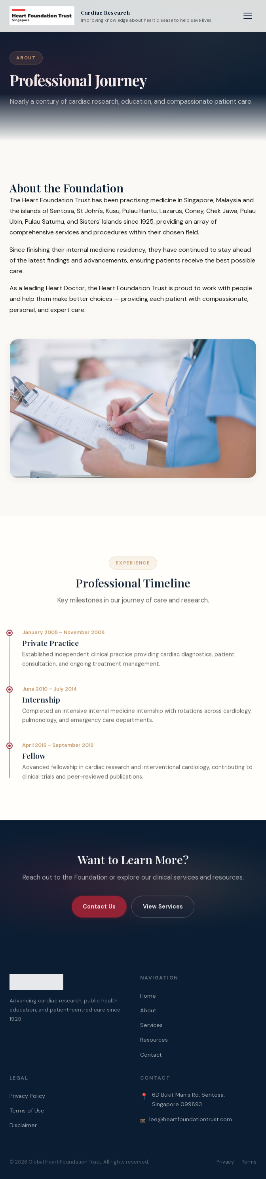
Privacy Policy (27, 1095)
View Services (163, 911)
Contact (151, 1054)
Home (148, 995)
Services (151, 1025)
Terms (249, 1161)
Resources (154, 1039)
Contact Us (99, 911)
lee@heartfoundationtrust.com (190, 1119)
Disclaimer (23, 1125)
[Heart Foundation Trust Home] (110, 15)
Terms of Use (27, 1110)
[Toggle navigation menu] (247, 16)
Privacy (225, 1161)
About (148, 1010)
